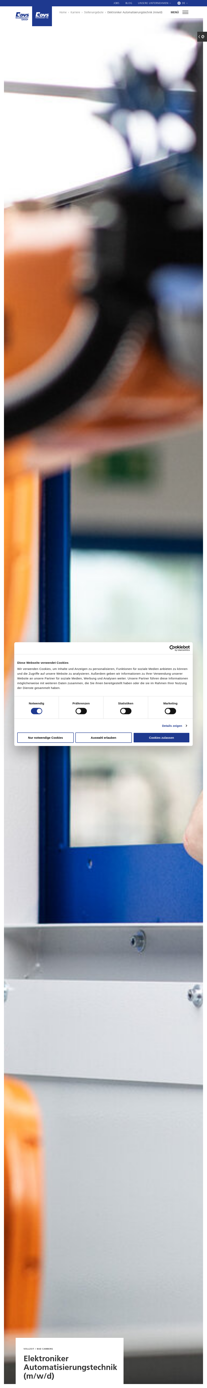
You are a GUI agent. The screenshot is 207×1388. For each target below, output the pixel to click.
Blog (129, 3)
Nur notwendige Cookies (45, 737)
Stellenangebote (94, 12)
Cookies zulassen (161, 737)
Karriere (75, 12)
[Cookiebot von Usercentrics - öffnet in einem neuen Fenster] (172, 648)
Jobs (117, 3)
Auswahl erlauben (103, 737)
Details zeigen (172, 725)
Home (63, 12)
